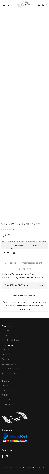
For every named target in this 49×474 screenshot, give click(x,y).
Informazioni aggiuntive (33, 263)
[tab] (10, 263)
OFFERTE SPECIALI (11, 340)
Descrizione (10, 263)
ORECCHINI (7, 404)
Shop (10, 13)
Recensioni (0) (24, 269)
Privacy (5, 350)
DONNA (6, 330)
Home (3, 13)
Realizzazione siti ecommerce (23, 467)
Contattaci (6, 359)
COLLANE (17, 13)
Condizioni (6, 354)
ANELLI (5, 395)
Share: (3, 252)
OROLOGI (6, 400)
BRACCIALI (7, 390)
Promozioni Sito (9, 373)
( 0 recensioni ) (17, 230)
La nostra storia (9, 364)
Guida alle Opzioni (10, 368)
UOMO (5, 335)
